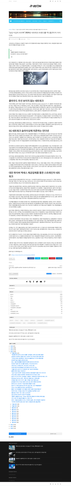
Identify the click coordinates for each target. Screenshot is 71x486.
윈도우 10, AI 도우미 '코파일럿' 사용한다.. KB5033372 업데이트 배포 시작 (29, 376)
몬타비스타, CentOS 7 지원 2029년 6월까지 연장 (23, 383)
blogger (49, 273)
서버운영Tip (51, 21)
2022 (11, 424)
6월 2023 (14, 413)
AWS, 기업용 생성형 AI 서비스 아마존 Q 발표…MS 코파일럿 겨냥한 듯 (28, 400)
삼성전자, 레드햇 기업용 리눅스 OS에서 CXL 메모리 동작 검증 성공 (27, 356)
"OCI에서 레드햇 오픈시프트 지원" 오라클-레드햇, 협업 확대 (25, 402)
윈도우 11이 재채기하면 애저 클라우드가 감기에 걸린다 (22, 339)
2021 (11, 426)
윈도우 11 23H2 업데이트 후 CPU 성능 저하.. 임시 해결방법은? (26, 385)
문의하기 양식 (53, 433)
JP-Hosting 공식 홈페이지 (19, 21)
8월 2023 (14, 409)
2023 (11, 351)
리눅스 (11, 300)
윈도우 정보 (28, 21)
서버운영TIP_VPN (14, 311)
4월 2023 (14, 417)
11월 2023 (14, 404)
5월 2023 (14, 415)
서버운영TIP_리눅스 (14, 313)
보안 (11, 309)
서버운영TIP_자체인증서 (15, 307)
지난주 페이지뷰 (17, 433)
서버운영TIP (13, 304)
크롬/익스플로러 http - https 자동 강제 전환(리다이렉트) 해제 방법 (28, 396)
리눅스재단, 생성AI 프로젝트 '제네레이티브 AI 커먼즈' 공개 (25, 374)
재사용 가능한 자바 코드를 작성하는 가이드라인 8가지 (24, 363)
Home (10, 1)
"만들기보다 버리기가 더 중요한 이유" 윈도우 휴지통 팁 (24, 369)
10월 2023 (14, 406)
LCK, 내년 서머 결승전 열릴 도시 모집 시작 (21, 398)
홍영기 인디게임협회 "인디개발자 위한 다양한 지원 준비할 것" (26, 389)
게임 (11, 298)
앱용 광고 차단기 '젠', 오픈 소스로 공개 (20, 392)
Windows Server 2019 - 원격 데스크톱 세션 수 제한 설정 (25, 378)
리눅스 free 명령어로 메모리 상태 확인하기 (21, 387)
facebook (59, 273)
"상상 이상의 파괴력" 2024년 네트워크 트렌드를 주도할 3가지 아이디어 (28, 373)
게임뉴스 (45, 21)
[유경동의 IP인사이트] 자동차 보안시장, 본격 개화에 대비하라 (26, 382)
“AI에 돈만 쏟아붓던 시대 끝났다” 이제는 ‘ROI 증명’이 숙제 (22, 330)
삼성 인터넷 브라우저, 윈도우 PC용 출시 (21, 394)
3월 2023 (14, 418)
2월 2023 (14, 420)
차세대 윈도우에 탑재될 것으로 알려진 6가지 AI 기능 (24, 367)
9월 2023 (14, 407)
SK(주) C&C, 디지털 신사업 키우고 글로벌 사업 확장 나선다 (25, 391)
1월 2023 (14, 422)
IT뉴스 (40, 21)
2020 (11, 428)
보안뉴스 (11, 24)
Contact (15, 1)
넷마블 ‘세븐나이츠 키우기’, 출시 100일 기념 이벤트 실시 (25, 380)
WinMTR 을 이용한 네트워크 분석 (19, 360)
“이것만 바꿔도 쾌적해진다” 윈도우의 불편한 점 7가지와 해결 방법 (27, 358)
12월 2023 (14, 353)
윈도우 (11, 294)
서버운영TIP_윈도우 (14, 305)
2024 (11, 350)
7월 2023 (14, 411)
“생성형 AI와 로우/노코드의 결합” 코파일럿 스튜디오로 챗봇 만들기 (27, 354)
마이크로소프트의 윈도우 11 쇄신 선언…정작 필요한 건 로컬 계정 (24, 333)
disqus (54, 273)
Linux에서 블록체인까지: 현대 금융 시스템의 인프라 (21, 336)
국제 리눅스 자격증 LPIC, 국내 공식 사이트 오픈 (22, 365)
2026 (11, 346)
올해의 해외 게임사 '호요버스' (18, 371)
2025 (11, 348)
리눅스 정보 (35, 21)
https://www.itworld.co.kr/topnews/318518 (23, 255)
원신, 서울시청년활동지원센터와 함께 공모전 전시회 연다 (25, 362)
